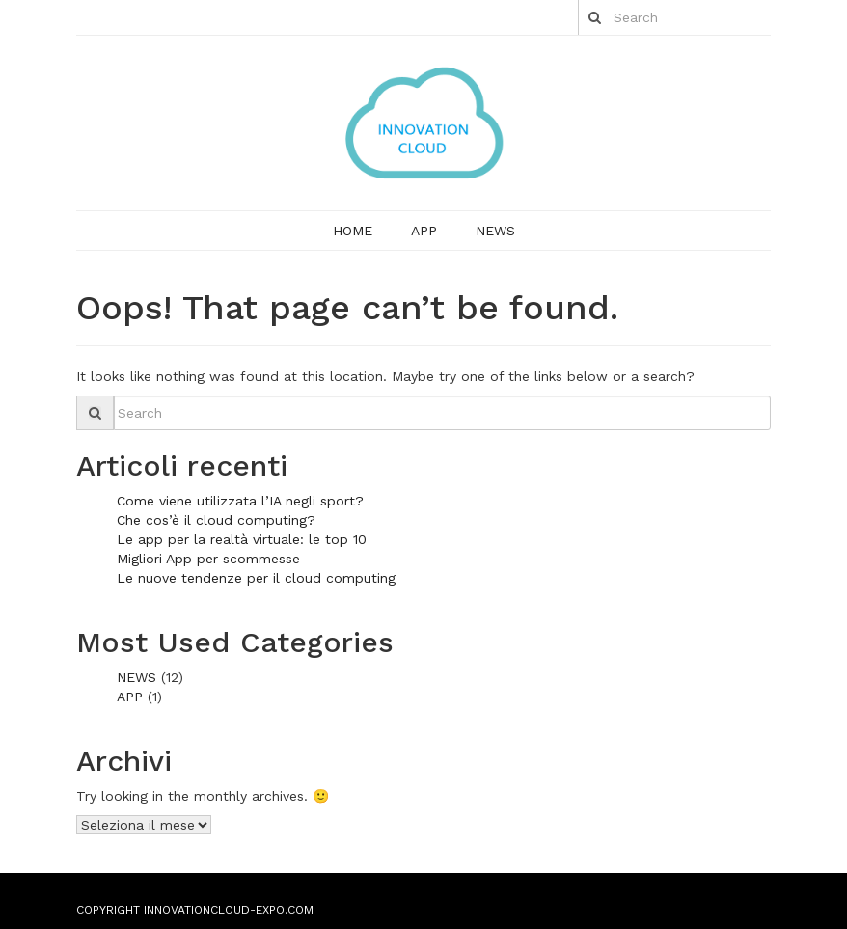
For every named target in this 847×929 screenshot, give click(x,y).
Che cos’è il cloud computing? (216, 520)
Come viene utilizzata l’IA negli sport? (240, 500)
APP (424, 230)
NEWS (495, 230)
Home (352, 230)
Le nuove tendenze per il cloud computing (256, 578)
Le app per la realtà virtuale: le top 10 (242, 539)
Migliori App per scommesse (208, 558)
